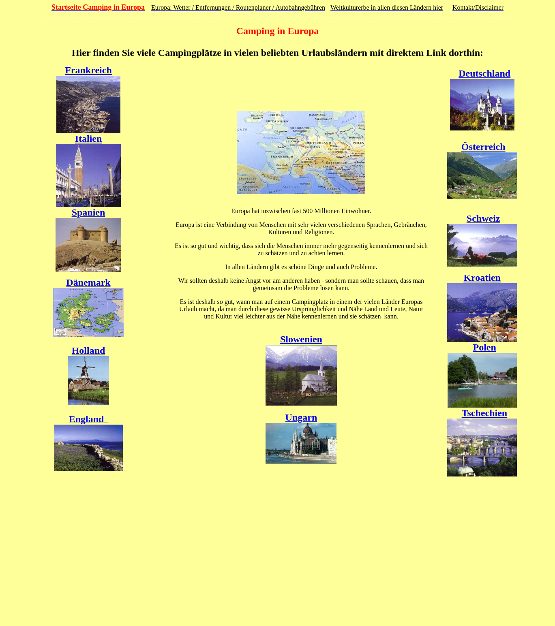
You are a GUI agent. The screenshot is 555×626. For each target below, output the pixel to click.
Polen (484, 347)
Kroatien (482, 277)
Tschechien (484, 413)
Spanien (88, 212)
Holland (88, 350)
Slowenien (301, 339)
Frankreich (88, 70)
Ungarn (301, 417)
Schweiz (483, 218)
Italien (88, 138)
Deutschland (484, 73)
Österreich (483, 146)
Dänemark (88, 282)
